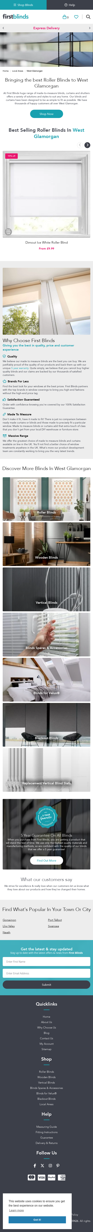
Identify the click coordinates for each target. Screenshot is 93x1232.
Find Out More (46, 860)
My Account (47, 1043)
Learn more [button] (16, 1210)
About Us (46, 1022)
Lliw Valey (9, 926)
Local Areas (18, 71)
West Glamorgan (35, 71)
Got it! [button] (37, 1219)
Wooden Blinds (46, 1077)
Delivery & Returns (47, 1143)
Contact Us (46, 1038)
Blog (46, 1033)
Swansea (53, 926)
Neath (6, 932)
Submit (46, 984)
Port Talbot (55, 920)
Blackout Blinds (46, 1098)
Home (6, 71)
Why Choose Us (46, 1027)
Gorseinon (9, 920)
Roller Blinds (46, 1071)
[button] (3, 28)
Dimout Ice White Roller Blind (46, 242)
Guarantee (46, 1137)
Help (70, 5)
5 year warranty (19, 368)
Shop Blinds (23, 5)
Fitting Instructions (47, 1132)
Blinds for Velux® (46, 1093)
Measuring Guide (46, 1126)
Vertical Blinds (46, 1082)
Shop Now (46, 114)
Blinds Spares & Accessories (46, 1088)
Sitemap (46, 1049)
